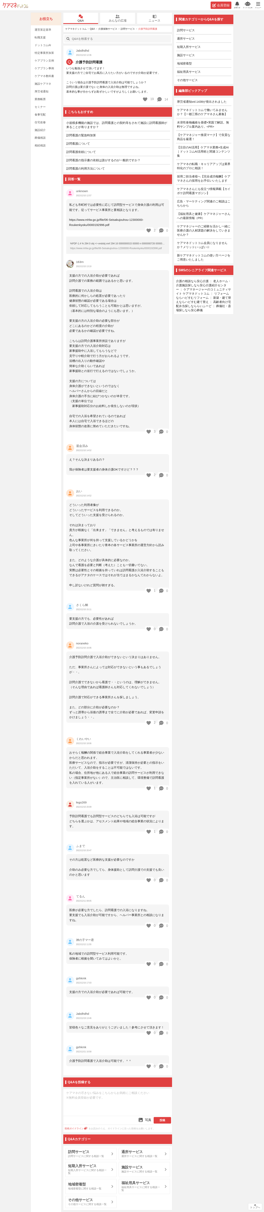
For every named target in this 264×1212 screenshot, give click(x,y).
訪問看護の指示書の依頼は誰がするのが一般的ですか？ (103, 160)
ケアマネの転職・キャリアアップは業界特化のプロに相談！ (203, 166)
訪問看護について (78, 143)
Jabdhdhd (82, 50)
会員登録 (221, 5)
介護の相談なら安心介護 (192, 281)
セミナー (40, 106)
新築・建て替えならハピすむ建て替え (203, 299)
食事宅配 (40, 114)
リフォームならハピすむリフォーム (202, 295)
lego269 (81, 802)
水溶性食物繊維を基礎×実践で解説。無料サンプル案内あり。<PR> (203, 124)
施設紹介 (40, 130)
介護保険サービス (107, 29)
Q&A (81, 18)
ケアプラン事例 (44, 68)
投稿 (162, 1120)
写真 (144, 1120)
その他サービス (187, 80)
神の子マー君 (85, 940)
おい (79, 491)
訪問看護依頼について (81, 152)
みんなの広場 (118, 18)
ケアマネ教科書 (44, 76)
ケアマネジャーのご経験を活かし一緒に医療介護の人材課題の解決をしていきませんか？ (203, 230)
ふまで (80, 846)
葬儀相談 (40, 137)
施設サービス (186, 55)
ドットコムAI (43, 45)
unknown (82, 191)
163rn (80, 262)
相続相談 (40, 145)
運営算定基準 (43, 29)
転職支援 (40, 37)
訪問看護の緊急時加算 (81, 135)
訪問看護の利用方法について (85, 168)
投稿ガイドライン (76, 1128)
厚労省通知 (41, 91)
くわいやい (83, 739)
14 (162, 99)
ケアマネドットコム (15, 5)
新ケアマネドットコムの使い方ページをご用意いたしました (203, 257)
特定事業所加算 (44, 52)
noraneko (82, 643)
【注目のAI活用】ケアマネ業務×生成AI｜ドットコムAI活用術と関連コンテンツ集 (203, 151)
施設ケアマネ (43, 83)
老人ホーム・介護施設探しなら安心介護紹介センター (203, 285)
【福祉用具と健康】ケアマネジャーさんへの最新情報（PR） (203, 216)
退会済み (82, 446)
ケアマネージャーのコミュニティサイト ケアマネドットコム (203, 291)
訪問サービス (128, 29)
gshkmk (81, 978)
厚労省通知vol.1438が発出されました (202, 101)
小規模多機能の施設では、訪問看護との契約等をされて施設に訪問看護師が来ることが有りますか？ (116, 125)
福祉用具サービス (189, 71)
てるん (80, 896)
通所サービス (186, 38)
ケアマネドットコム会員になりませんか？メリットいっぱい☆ (202, 245)
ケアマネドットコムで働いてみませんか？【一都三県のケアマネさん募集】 (202, 112)
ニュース (154, 18)
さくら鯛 (82, 605)
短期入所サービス (189, 46)
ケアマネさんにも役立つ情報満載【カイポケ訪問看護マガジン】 (203, 191)
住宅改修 (40, 122)
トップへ (255, 1207)
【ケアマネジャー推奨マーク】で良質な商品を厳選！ (203, 137)
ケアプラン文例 (44, 60)
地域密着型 (184, 63)
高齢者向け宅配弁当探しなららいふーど (203, 304)
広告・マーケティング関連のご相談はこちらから (203, 203)
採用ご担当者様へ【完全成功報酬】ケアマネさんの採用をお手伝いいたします (203, 178)
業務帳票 (40, 99)
